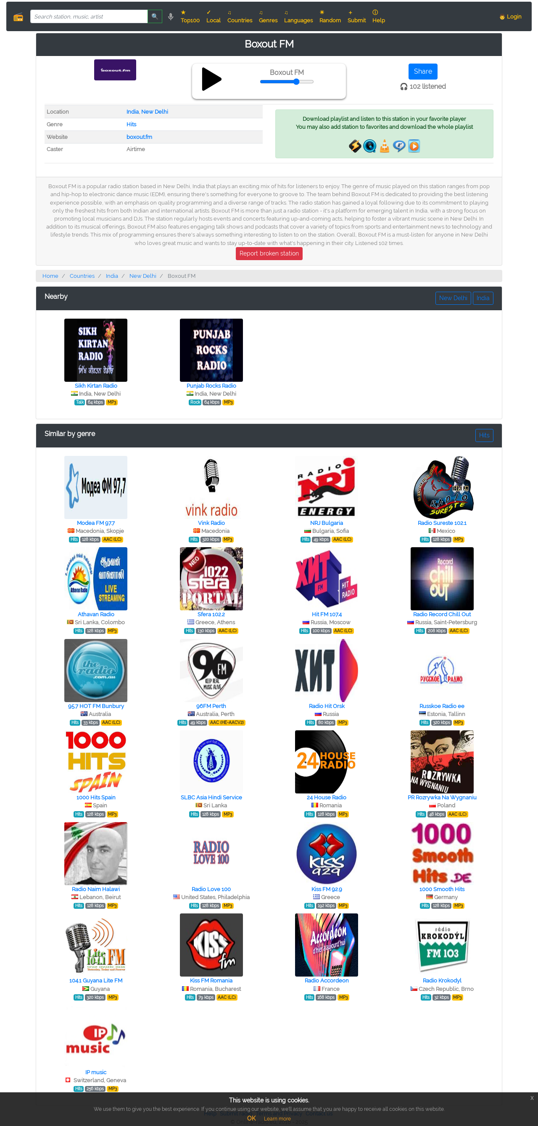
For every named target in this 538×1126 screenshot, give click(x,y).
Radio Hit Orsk (327, 706)
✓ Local (213, 16)
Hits (131, 124)
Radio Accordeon (327, 980)
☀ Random (330, 16)
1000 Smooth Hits (441, 889)
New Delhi (154, 112)
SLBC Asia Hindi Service (211, 797)
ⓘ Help (378, 16)
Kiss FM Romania (211, 980)
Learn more (277, 1119)
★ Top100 (190, 16)
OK (251, 1118)
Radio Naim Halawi (96, 889)
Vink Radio (211, 523)
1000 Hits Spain (96, 797)
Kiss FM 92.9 (326, 889)
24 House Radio (326, 797)
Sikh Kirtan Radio (96, 386)
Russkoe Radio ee (441, 706)
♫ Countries (239, 16)
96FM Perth (211, 706)
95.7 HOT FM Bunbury (96, 706)
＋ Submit (357, 16)
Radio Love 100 (211, 889)
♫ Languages (298, 16)
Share (423, 71)
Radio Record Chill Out (442, 614)
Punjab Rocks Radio (211, 386)
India (133, 112)
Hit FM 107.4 (327, 614)
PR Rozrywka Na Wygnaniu (442, 797)
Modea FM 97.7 (96, 523)
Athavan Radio (96, 614)
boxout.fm (139, 137)
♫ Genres (268, 16)
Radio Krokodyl (442, 980)
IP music (95, 1072)
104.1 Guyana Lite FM (95, 980)
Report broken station (269, 253)
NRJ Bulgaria (326, 523)
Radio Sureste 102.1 (442, 523)
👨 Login (510, 16)
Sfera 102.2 (211, 614)
